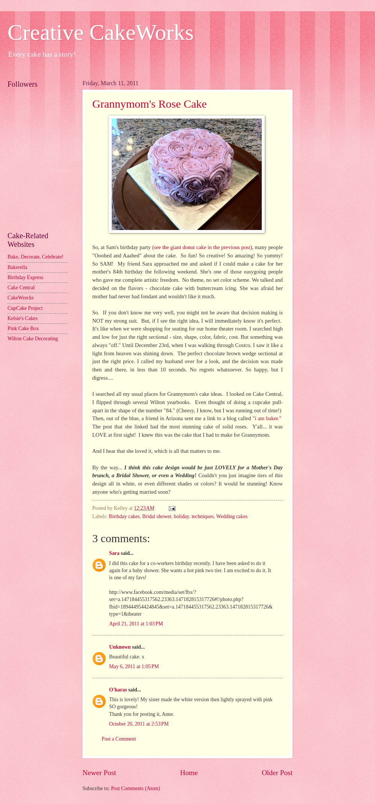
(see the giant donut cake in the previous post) (202, 247)
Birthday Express (25, 277)
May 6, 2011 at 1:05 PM (134, 666)
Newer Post (99, 773)
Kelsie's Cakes (23, 318)
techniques (203, 516)
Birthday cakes (124, 516)
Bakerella (17, 267)
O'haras (118, 690)
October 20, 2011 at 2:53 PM (139, 724)
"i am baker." (266, 418)
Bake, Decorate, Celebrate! (35, 257)
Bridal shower (156, 516)
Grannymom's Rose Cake (149, 104)
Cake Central (21, 287)
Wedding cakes (232, 516)
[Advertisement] (41, 190)
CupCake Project (25, 308)
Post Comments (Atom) (135, 788)
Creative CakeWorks (101, 32)
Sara (114, 553)
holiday (181, 516)
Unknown (120, 647)
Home (189, 773)
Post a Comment (119, 739)
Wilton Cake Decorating (33, 338)
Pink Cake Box (23, 328)
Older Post (277, 773)
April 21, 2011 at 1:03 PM (136, 624)
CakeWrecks (21, 298)
